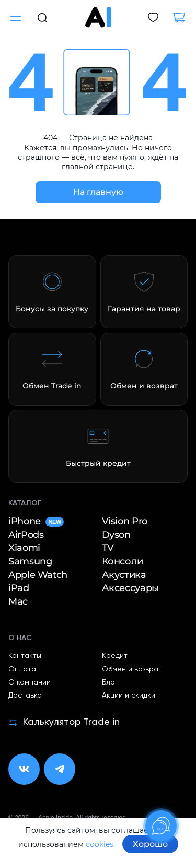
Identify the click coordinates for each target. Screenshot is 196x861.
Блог (110, 682)
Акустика (124, 575)
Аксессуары (130, 588)
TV (108, 547)
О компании (29, 682)
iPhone (36, 521)
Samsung (30, 561)
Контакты (24, 655)
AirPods (25, 534)
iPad (18, 588)
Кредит (115, 655)
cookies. (100, 844)
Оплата (22, 669)
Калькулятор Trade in (64, 722)
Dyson (116, 534)
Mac (18, 601)
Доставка (25, 695)
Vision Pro (124, 521)
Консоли (122, 561)
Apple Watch (37, 575)
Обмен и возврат (132, 669)
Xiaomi (24, 547)
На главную (98, 192)
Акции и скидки (128, 695)
